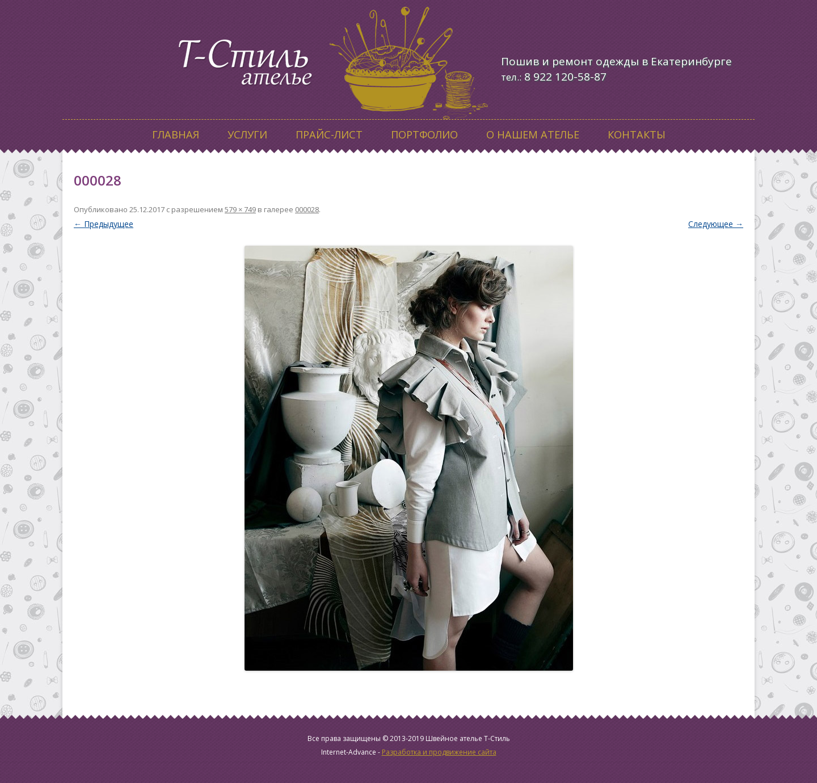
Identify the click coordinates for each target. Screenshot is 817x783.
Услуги (247, 134)
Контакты (637, 134)
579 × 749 (240, 209)
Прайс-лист (329, 134)
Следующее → (715, 223)
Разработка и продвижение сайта (439, 752)
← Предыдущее (103, 223)
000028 (307, 209)
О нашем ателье (532, 134)
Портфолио (424, 134)
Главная (175, 134)
